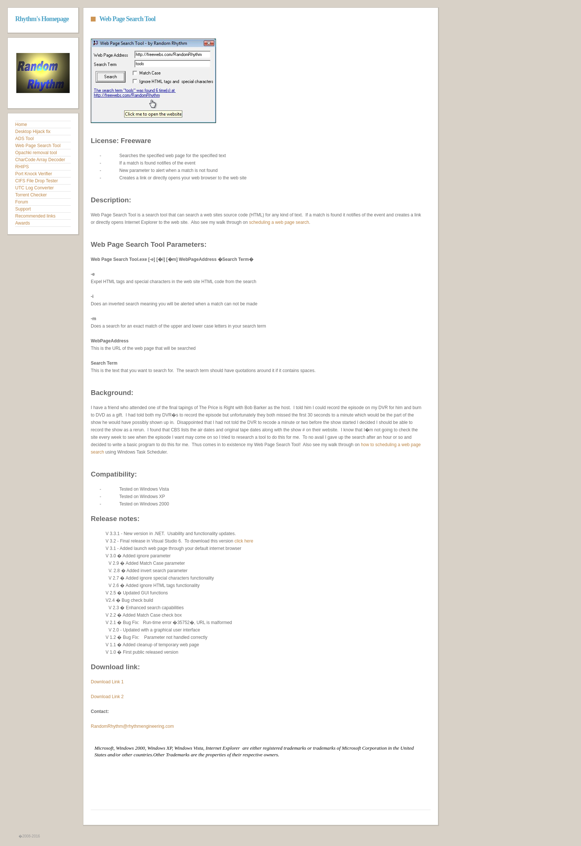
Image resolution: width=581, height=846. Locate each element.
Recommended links (35, 216)
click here (244, 541)
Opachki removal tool (36, 152)
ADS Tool (24, 138)
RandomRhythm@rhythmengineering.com (132, 726)
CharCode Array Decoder (40, 159)
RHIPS (22, 166)
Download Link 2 (107, 696)
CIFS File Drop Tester (36, 180)
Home (21, 124)
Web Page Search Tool (37, 145)
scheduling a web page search (279, 222)
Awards (22, 223)
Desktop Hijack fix (32, 131)
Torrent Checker (31, 195)
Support (23, 209)
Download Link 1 (107, 681)
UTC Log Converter (34, 187)
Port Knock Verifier (33, 173)
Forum (21, 202)
